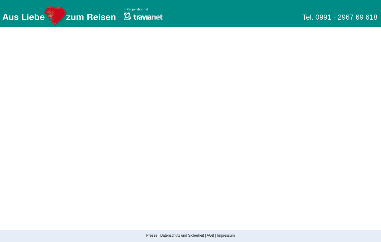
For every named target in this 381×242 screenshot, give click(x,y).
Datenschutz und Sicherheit (182, 235)
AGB (210, 235)
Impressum (226, 235)
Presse (151, 235)
